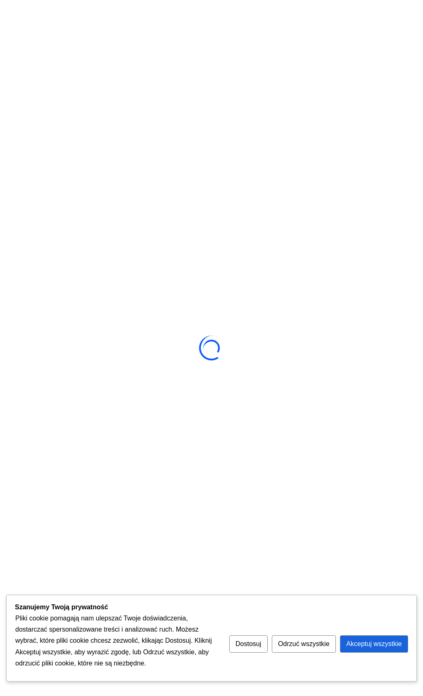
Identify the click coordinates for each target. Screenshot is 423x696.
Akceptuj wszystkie (374, 643)
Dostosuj (248, 643)
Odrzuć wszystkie (303, 643)
